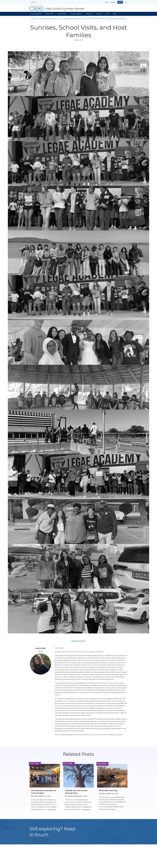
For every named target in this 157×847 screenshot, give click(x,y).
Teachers (89, 14)
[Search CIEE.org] (125, 2)
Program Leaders (76, 14)
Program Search (35, 14)
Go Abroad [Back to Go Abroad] (33, 18)
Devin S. (40, 651)
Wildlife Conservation (78, 641)
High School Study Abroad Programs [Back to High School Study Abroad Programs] (48, 18)
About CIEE (49, 14)
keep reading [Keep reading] (112, 809)
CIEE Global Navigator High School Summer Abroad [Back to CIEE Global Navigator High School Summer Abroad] (72, 18)
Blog (114, 14)
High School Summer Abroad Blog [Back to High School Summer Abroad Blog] (96, 18)
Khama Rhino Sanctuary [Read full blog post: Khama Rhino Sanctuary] (109, 790)
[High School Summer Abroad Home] (57, 8)
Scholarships (62, 14)
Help (107, 14)
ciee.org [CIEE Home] (33, 2)
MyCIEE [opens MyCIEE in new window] (112, 2)
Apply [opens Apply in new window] (120, 2)
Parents (99, 14)
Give (107, 2)
